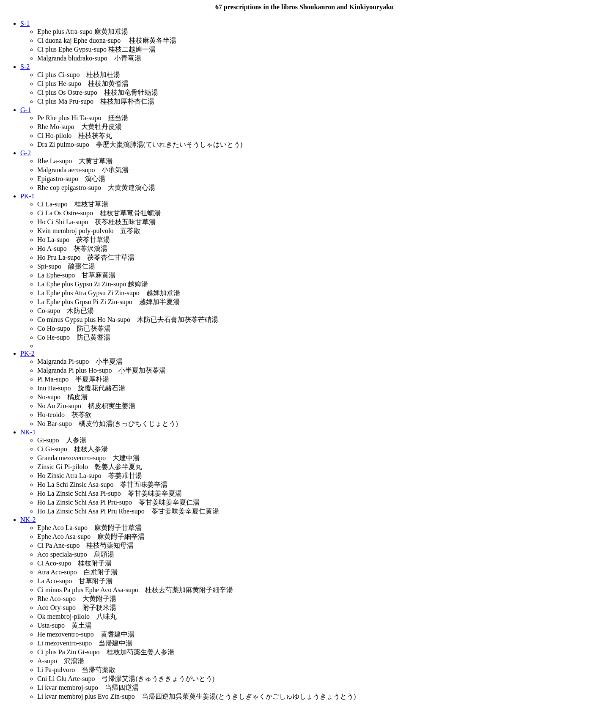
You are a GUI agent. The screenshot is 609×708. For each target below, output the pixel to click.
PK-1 (27, 196)
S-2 (25, 66)
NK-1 (28, 432)
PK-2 (27, 353)
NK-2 (28, 519)
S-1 (25, 23)
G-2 (25, 152)
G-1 (25, 109)
